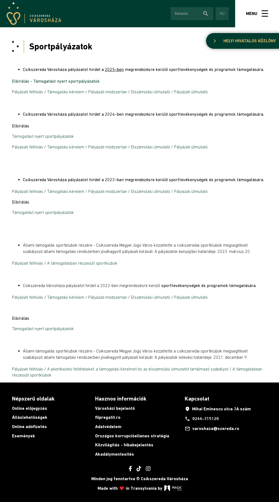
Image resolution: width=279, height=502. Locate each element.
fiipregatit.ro (107, 417)
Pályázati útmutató (191, 297)
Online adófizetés (29, 426)
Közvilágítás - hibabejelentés (124, 444)
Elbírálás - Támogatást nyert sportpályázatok (56, 81)
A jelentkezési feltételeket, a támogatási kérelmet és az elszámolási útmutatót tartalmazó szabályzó (137, 368)
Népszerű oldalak (33, 398)
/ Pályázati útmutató (189, 91)
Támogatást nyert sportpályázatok (43, 136)
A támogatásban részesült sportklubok (82, 263)
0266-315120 (202, 419)
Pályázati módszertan (107, 91)
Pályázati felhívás (27, 91)
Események (23, 435)
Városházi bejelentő (115, 408)
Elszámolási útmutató (150, 91)
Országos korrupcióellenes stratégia (132, 435)
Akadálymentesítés (114, 454)
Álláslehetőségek (29, 417)
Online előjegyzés (29, 408)
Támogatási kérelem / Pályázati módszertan (87, 191)
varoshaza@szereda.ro (212, 428)
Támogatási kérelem (65, 91)
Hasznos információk (120, 398)
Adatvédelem (108, 426)
